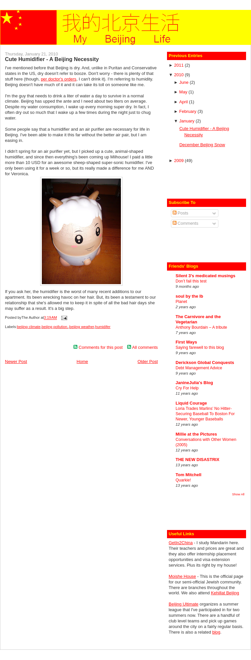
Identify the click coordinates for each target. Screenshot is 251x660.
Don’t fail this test (191, 281)
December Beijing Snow (202, 144)
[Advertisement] (207, 180)
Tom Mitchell (188, 474)
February (188, 111)
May (183, 91)
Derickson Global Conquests (205, 362)
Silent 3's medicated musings (206, 275)
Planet (181, 301)
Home (82, 361)
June (184, 82)
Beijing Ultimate (183, 604)
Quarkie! (183, 480)
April (184, 101)
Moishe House (182, 576)
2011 (179, 65)
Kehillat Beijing (225, 592)
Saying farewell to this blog (200, 347)
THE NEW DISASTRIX (197, 459)
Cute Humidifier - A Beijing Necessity (52, 59)
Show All (238, 494)
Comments (185, 223)
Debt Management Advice (199, 368)
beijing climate (29, 327)
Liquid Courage (191, 403)
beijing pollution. (55, 327)
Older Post (148, 361)
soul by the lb (189, 296)
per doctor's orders (58, 79)
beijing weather (81, 327)
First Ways (186, 342)
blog (216, 632)
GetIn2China (181, 542)
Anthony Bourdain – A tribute (201, 327)
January (187, 120)
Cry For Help (187, 388)
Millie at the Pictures (196, 434)
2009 (179, 160)
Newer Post (16, 361)
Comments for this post (98, 347)
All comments (142, 347)
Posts (180, 213)
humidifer (102, 327)
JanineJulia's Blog (194, 382)
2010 (179, 74)
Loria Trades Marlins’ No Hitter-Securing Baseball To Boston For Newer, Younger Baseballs (205, 413)
